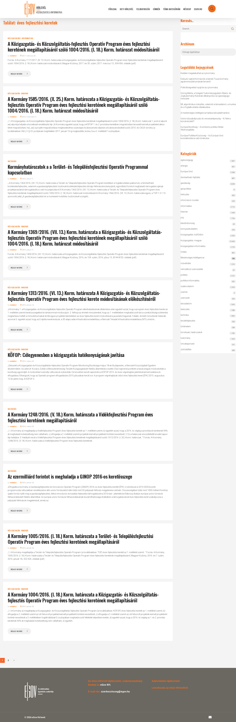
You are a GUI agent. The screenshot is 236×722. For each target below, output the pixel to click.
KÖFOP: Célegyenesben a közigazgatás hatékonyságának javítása (66, 354)
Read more (16, 74)
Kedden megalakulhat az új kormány (198, 73)
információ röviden (190, 200)
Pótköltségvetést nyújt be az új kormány (199, 87)
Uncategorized (187, 344)
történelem (186, 326)
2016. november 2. (28, 117)
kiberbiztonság (188, 223)
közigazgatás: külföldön (192, 234)
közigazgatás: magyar (18, 93)
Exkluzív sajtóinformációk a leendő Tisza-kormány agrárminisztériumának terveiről (204, 80)
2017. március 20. (28, 56)
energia (184, 166)
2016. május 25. (27, 361)
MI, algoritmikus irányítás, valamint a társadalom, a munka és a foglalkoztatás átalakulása (208, 105)
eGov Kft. (105, 684)
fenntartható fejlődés (190, 177)
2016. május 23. (27, 426)
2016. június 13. (27, 305)
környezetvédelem (189, 229)
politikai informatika (190, 280)
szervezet (185, 298)
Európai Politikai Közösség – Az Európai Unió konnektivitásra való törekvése (202, 136)
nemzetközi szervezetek (192, 269)
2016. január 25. (27, 483)
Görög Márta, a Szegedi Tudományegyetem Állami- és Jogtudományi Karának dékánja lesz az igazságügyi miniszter (206, 96)
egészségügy (187, 160)
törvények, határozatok (191, 332)
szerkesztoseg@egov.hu (115, 691)
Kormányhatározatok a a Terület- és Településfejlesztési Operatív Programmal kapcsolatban (78, 169)
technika (185, 315)
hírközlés (185, 194)
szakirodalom (187, 286)
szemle (184, 292)
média (183, 252)
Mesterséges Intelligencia (208, 258)
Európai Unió (187, 171)
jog (182, 217)
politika (184, 275)
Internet (184, 212)
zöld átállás (186, 349)
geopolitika (186, 189)
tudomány (185, 338)
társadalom (186, 303)
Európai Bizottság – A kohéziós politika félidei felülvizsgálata (202, 128)
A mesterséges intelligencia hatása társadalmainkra (205, 113)
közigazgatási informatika (20, 38)
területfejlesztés (188, 321)
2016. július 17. (27, 179)
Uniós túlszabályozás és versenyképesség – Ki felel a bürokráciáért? (206, 119)
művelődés (186, 263)
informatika (186, 206)
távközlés (185, 309)
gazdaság (12, 161)
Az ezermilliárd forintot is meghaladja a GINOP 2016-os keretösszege (70, 476)
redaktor (13, 56)
